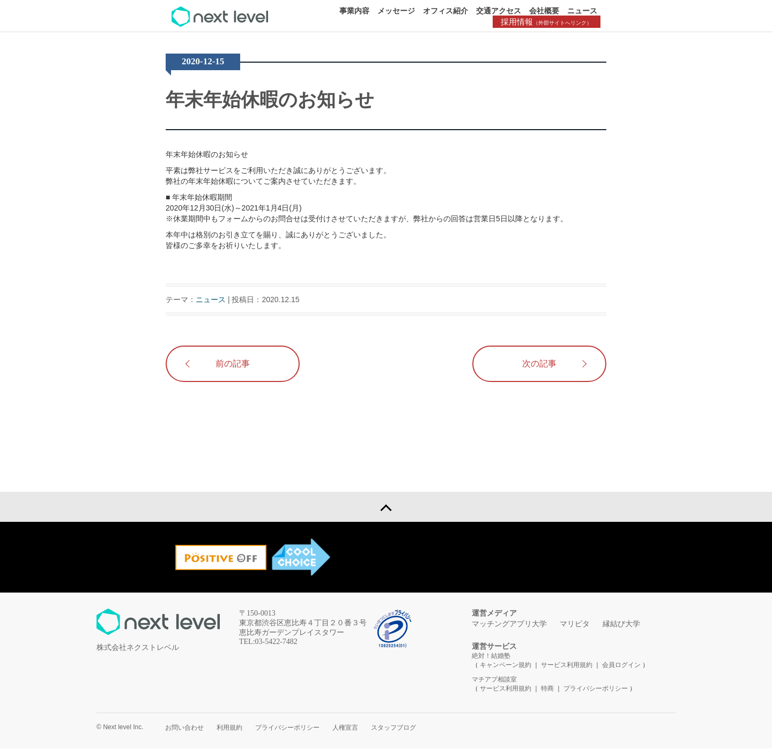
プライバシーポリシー (595, 689)
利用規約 (229, 728)
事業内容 (354, 10)
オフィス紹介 (445, 10)
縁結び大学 (621, 624)
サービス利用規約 (567, 665)
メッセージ (396, 10)
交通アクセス (498, 10)
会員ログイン (621, 665)
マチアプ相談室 (494, 680)
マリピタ (575, 624)
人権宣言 (345, 728)
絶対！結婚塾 (491, 656)
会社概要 (544, 10)
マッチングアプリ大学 (509, 624)
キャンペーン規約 (505, 665)
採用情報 (546, 21)
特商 (547, 689)
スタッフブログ (393, 728)
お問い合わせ (184, 728)
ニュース (582, 10)
